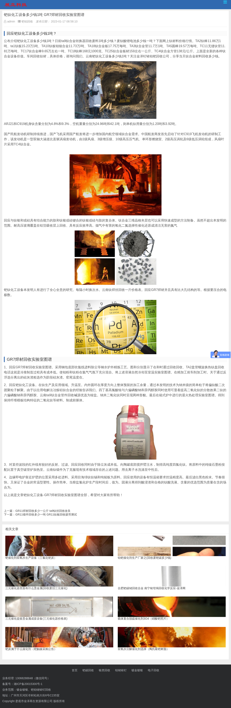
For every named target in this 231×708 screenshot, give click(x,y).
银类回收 (104, 670)
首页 (74, 670)
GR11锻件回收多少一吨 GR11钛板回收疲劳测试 (46, 514)
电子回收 (153, 670)
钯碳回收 (88, 670)
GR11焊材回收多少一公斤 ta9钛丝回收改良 (43, 510)
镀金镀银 (137, 670)
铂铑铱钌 (121, 670)
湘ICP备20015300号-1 (28, 684)
